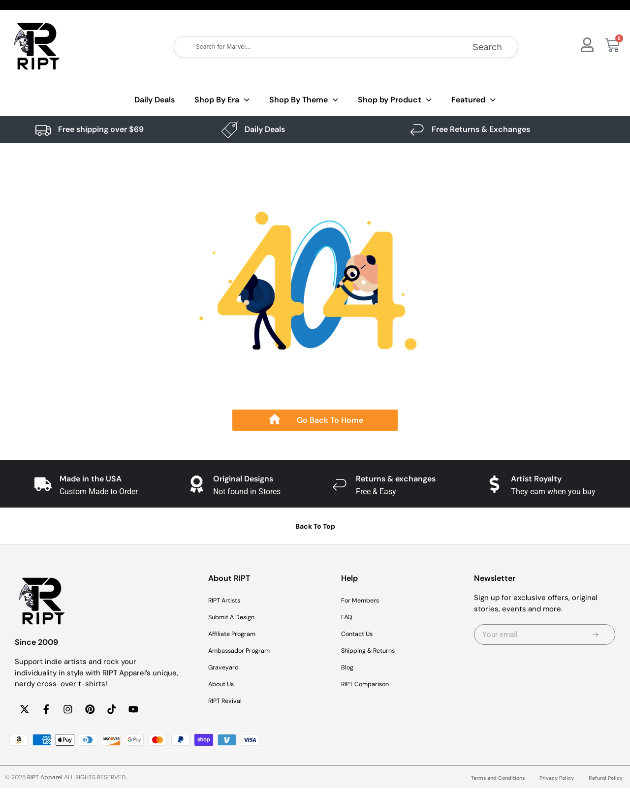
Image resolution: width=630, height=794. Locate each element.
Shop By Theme (303, 100)
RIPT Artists (228, 600)
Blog (348, 667)
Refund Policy (604, 784)
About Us (224, 684)
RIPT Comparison (370, 684)
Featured (473, 100)
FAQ (348, 617)
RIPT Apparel (45, 783)
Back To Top (315, 526)
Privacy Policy (550, 784)
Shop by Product (395, 100)
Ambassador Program (245, 651)
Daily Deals (154, 100)
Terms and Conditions (485, 784)
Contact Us (360, 634)
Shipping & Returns (374, 651)
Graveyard (226, 667)
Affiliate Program (236, 634)
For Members (364, 600)
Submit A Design (236, 617)
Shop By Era (222, 100)
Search (487, 47)
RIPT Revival (228, 701)
